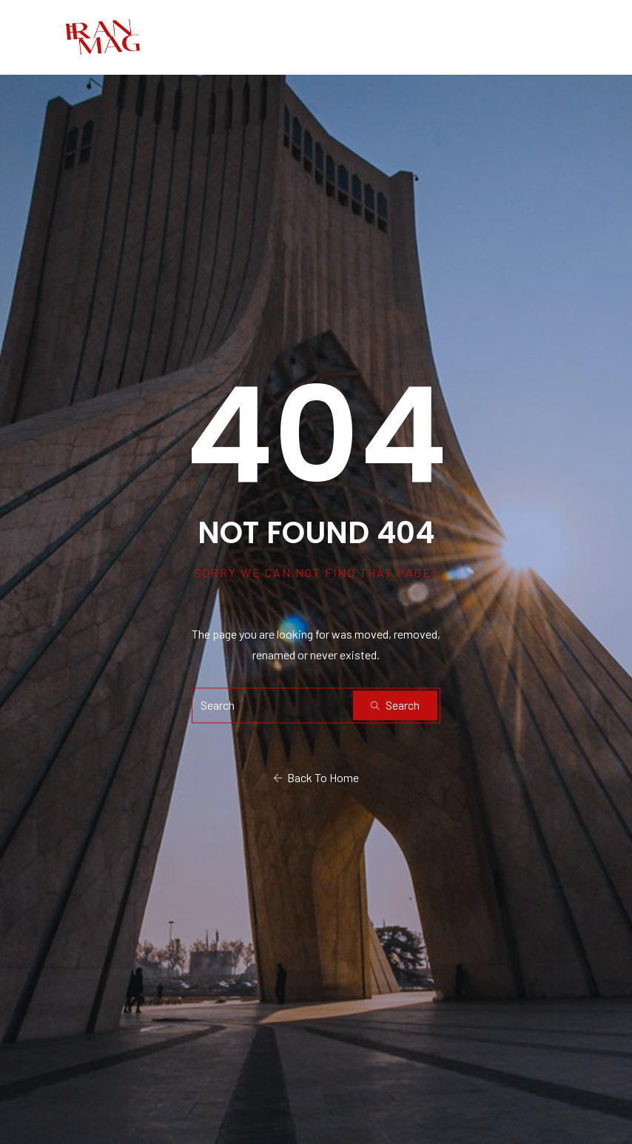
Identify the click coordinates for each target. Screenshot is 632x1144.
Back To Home (316, 778)
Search (395, 706)
